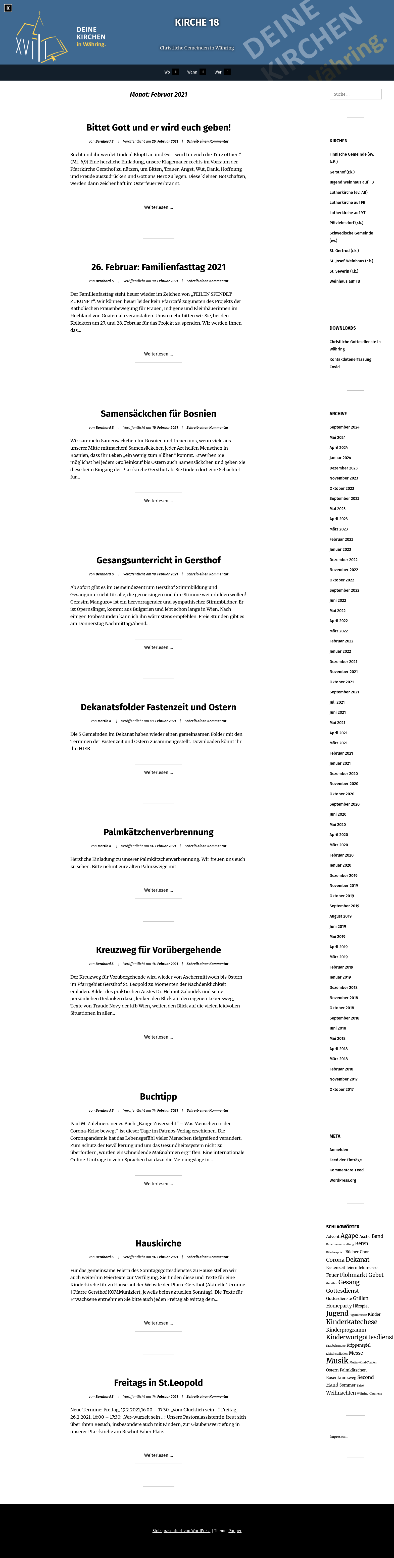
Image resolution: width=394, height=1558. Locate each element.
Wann (192, 72)
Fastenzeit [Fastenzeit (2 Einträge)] (335, 1267)
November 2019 (344, 885)
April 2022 (339, 620)
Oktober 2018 (342, 1007)
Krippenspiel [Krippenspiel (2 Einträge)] (359, 1345)
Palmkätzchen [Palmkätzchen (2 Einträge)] (353, 1370)
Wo (167, 72)
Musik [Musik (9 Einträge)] (337, 1360)
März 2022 (339, 631)
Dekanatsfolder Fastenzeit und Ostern (158, 707)
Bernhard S (104, 141)
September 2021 (344, 692)
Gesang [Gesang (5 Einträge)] (349, 1282)
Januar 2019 (340, 977)
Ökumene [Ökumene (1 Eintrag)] (375, 1393)
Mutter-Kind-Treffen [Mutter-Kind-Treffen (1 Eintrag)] (363, 1362)
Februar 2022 (342, 641)
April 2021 (339, 733)
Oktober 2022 (342, 580)
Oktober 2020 (342, 794)
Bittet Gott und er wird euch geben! (158, 127)
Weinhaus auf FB (345, 281)
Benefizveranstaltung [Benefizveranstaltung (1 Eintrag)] (340, 1244)
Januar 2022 (340, 651)
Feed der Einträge (346, 1160)
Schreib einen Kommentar (207, 141)
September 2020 (345, 804)
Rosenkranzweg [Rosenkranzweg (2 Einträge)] (341, 1377)
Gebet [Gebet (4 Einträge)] (376, 1275)
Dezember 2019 (344, 875)
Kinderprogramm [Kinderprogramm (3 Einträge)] (346, 1330)
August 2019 (341, 916)
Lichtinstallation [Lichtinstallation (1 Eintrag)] (337, 1353)
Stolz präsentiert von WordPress (182, 1530)
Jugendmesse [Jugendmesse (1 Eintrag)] (358, 1314)
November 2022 (344, 569)
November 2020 (344, 783)
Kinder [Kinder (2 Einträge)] (374, 1314)
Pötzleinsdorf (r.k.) (346, 222)
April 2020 (339, 834)
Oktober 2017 (342, 1089)
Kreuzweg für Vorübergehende (158, 949)
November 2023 (344, 478)
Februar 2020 (342, 855)
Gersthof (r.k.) (342, 172)
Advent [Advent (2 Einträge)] (332, 1236)
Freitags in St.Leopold (158, 1382)
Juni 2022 (338, 600)
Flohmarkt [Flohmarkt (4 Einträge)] (354, 1275)
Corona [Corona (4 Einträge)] (335, 1259)
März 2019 (339, 956)
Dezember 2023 (344, 468)
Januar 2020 (341, 865)
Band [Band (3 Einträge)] (377, 1236)
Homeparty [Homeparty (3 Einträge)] (339, 1306)
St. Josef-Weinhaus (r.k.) (351, 261)
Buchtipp (158, 1096)
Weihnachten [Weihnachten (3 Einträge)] (341, 1393)
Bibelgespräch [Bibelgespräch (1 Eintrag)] (335, 1252)
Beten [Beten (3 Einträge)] (361, 1243)
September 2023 (345, 498)
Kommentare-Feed (347, 1170)
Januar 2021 (340, 763)
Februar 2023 (342, 539)
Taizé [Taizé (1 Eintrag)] (360, 1385)
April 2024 (339, 447)
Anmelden (339, 1149)
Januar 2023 (340, 549)
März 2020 (339, 845)
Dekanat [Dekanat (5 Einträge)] (357, 1259)
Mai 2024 (338, 437)
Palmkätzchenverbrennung (159, 832)
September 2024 (345, 427)
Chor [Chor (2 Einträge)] (364, 1251)
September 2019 (344, 906)
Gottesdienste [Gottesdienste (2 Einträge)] (339, 1298)
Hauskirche (159, 1243)
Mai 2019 (338, 936)
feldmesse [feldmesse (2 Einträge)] (368, 1267)
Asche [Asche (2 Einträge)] (365, 1236)
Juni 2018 (338, 1028)
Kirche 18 (197, 22)
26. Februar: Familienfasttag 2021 (158, 267)
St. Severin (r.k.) (344, 271)
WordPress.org (343, 1180)
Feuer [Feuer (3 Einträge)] (332, 1275)
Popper (234, 1530)
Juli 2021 (337, 702)
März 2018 (339, 1058)
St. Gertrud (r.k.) (344, 250)
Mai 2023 (338, 508)
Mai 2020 (338, 824)
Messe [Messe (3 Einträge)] (356, 1353)
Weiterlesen (163, 210)
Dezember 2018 (344, 987)
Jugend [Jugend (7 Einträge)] (337, 1313)
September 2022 (345, 590)
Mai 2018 (338, 1038)
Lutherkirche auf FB (348, 202)
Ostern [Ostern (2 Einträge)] (332, 1370)
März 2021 (339, 743)
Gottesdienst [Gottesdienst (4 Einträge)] (342, 1290)
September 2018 (345, 1018)
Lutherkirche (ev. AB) (349, 192)
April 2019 (339, 946)
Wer (218, 72)
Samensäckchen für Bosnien (159, 413)
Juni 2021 (338, 712)
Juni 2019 (338, 926)
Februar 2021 (341, 753)
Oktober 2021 (342, 682)
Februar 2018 (341, 1069)
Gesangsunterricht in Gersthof (158, 560)
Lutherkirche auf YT (348, 212)
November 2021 (344, 671)
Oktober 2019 (342, 895)
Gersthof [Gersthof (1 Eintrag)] (331, 1283)
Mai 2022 (338, 610)
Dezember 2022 (344, 559)
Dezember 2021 (343, 661)
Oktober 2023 (342, 488)
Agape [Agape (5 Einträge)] (349, 1235)
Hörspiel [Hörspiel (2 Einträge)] (361, 1306)
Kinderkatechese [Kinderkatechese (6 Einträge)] (351, 1322)
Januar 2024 (340, 457)
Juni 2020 (338, 814)
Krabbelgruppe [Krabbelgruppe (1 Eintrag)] (336, 1345)
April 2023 (339, 518)
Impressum (339, 1436)
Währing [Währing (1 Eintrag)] (362, 1393)
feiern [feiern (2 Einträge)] (351, 1267)
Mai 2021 (338, 722)
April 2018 (339, 1048)
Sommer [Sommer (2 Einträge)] (347, 1385)
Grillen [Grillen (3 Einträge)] (361, 1298)
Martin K (105, 721)
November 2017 (344, 1079)
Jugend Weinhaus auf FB (352, 182)
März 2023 (339, 529)
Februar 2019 (341, 967)
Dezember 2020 (344, 773)
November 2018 (344, 997)
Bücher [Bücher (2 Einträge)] (352, 1251)
